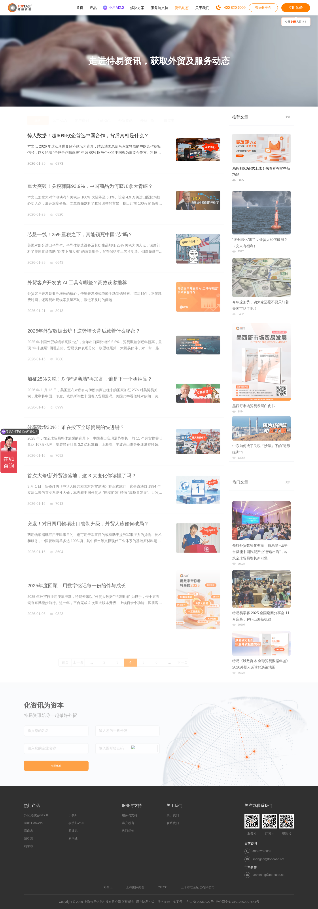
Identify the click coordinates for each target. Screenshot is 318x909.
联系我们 (173, 823)
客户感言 (128, 823)
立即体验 (296, 7)
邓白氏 (108, 887)
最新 (38, 117)
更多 (288, 116)
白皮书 (169, 117)
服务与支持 (129, 815)
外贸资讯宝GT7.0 (36, 815)
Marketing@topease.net (268, 875)
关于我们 (173, 815)
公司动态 (60, 117)
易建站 (73, 830)
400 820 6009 (235, 7)
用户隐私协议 (145, 901)
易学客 (28, 846)
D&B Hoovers (33, 823)
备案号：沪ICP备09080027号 (193, 901)
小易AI (73, 815)
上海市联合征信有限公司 (198, 887)
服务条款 (164, 901)
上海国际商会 (135, 887)
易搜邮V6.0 (76, 823)
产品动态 (104, 117)
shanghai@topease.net (268, 859)
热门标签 (128, 830)
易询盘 (28, 830)
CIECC (162, 887)
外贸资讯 (125, 117)
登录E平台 (263, 7)
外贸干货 (147, 117)
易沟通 (73, 838)
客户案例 (82, 117)
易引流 (28, 838)
